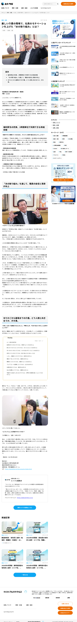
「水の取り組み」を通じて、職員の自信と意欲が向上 (23, 77)
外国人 (63, 155)
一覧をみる (25, 572)
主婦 (54, 151)
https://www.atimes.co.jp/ (25, 495)
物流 (65, 145)
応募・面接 (55, 135)
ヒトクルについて (9, 609)
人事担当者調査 (56, 145)
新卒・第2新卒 (68, 151)
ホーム (3, 12)
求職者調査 (64, 135)
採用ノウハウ (56, 122)
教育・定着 (9, 12)
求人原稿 (71, 139)
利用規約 (17, 619)
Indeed (55, 148)
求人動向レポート (65, 148)
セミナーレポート (57, 158)
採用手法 (61, 142)
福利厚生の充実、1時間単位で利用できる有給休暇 (22, 75)
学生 (60, 151)
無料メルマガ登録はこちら (25, 505)
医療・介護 (10, 30)
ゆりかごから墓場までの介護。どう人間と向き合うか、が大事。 (26, 80)
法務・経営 (56, 128)
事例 (4, 30)
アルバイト (55, 155)
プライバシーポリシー (8, 619)
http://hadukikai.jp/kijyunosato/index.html (18, 466)
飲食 (54, 142)
